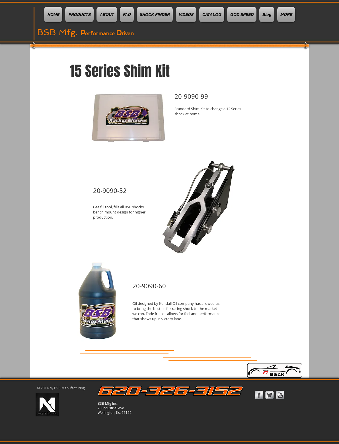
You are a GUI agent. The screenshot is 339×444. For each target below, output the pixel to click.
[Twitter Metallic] (269, 395)
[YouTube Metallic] (280, 395)
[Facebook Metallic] (259, 395)
